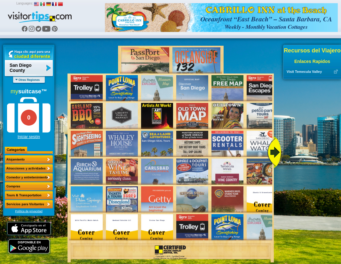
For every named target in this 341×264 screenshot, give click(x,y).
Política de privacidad (29, 211)
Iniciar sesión (29, 137)
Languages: (24, 3)
